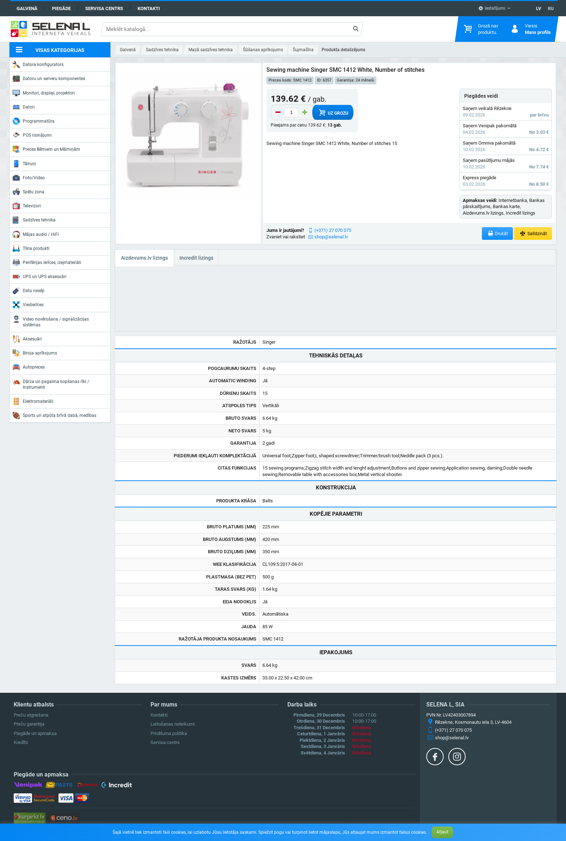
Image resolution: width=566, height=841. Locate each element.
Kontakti (149, 8)
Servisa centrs (104, 8)
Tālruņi (24, 163)
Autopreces (29, 367)
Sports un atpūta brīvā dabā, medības (54, 415)
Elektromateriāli (33, 401)
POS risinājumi (32, 135)
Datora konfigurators (38, 64)
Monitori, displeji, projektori (44, 93)
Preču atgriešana (31, 715)
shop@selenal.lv (331, 236)
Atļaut (442, 832)
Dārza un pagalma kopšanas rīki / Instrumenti (51, 384)
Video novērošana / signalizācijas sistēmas (51, 321)
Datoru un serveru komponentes (49, 78)
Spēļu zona (28, 191)
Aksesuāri (27, 339)
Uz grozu (333, 112)
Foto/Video (29, 177)
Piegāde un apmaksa (35, 733)
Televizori (27, 206)
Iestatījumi (492, 8)
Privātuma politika (169, 733)
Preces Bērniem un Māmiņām (46, 149)
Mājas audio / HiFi (36, 234)
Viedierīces (28, 304)
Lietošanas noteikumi (173, 724)
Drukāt (497, 233)
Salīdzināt (533, 233)
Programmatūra (34, 121)
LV (538, 8)
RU (551, 8)
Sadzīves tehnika (34, 220)
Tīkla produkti (31, 248)
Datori (24, 107)
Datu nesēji (28, 290)
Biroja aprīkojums (35, 353)
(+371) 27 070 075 (332, 230)
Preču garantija (29, 724)
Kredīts (21, 742)
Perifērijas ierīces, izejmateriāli (47, 262)
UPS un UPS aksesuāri (39, 276)
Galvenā (27, 8)
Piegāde (61, 8)
